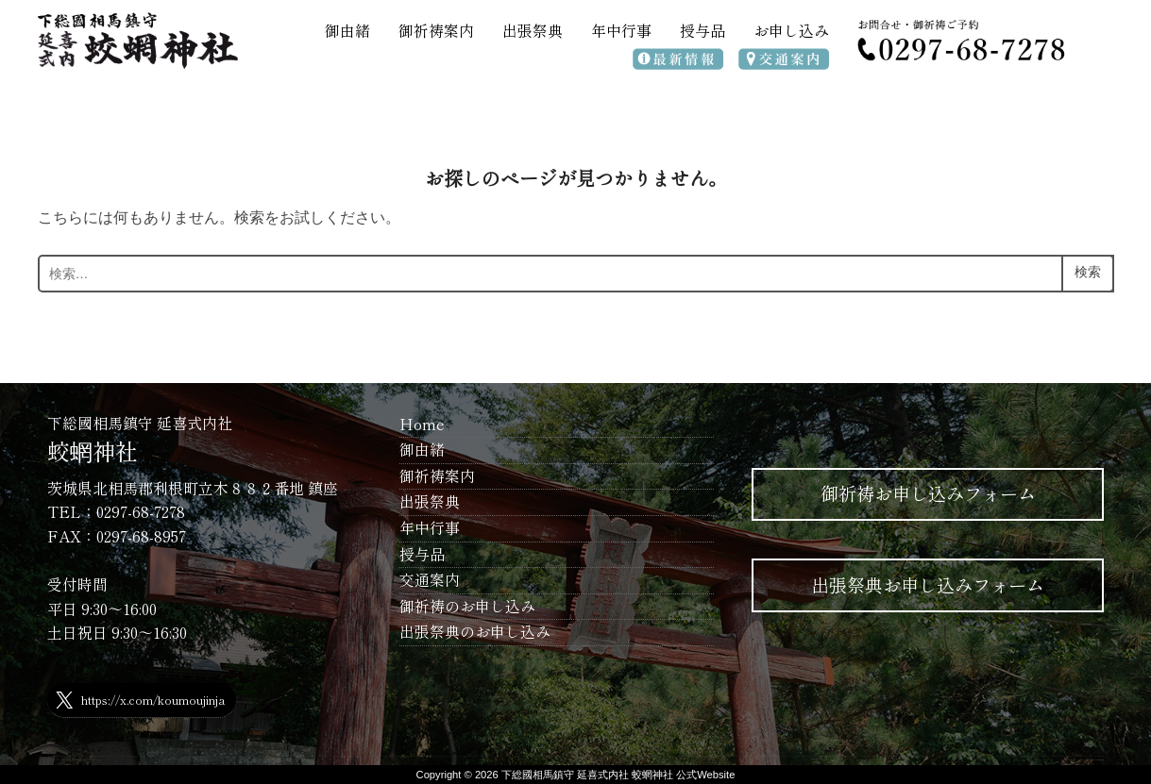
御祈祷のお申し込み (467, 605)
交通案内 (429, 579)
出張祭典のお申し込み (474, 631)
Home (422, 423)
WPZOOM (1100, 759)
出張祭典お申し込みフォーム (927, 585)
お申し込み (791, 30)
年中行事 (621, 30)
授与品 (702, 30)
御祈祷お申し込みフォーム (928, 493)
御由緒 (347, 30)
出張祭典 (532, 30)
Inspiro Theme (1089, 759)
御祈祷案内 (436, 30)
